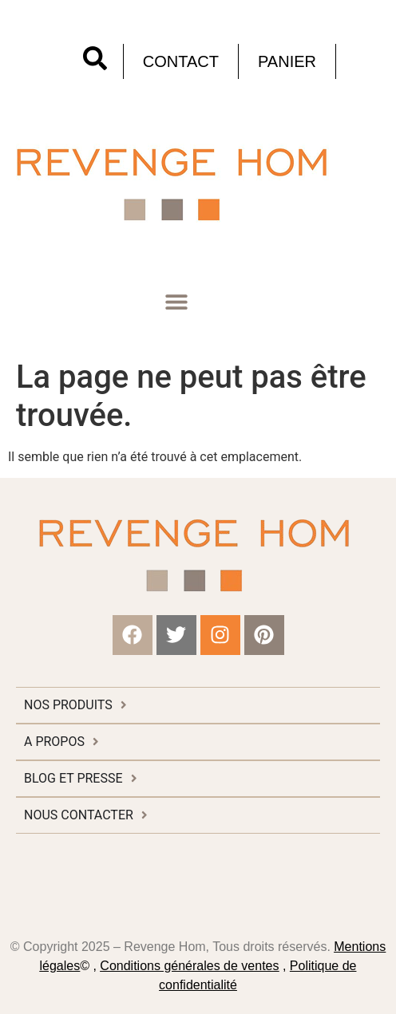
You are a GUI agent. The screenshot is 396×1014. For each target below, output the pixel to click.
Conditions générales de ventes (189, 966)
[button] (176, 302)
